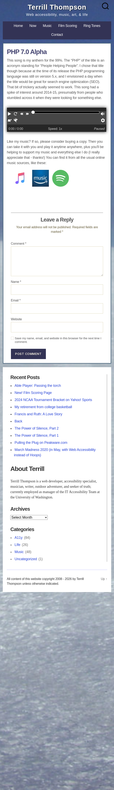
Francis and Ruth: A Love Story (38, 414)
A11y (18, 538)
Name (16, 281)
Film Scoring (67, 26)
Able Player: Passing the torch (37, 386)
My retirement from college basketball (43, 407)
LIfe (17, 545)
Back (18, 421)
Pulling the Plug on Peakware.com (40, 443)
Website (16, 319)
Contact (57, 35)
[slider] (33, 112)
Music (47, 26)
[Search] (105, 6)
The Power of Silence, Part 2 (36, 428)
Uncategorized (25, 559)
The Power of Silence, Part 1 (36, 435)
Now (32, 26)
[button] (10, 114)
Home (18, 26)
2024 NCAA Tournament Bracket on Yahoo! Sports (53, 400)
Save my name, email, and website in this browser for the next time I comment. (58, 340)
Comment (18, 243)
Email (16, 300)
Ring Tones (91, 26)
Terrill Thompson (56, 7)
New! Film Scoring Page (33, 393)
